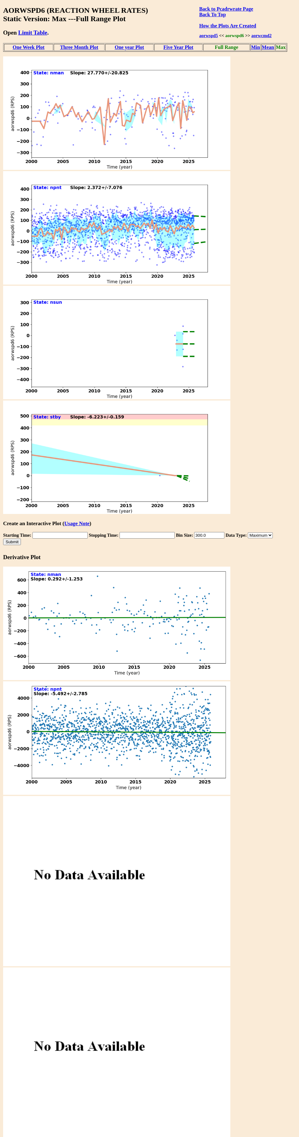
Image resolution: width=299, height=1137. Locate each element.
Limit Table (32, 32)
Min (255, 47)
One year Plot (129, 47)
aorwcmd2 (261, 35)
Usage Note (77, 523)
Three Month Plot (79, 47)
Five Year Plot (178, 47)
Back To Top (212, 14)
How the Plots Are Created (227, 25)
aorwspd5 (208, 35)
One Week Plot (29, 47)
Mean (268, 47)
